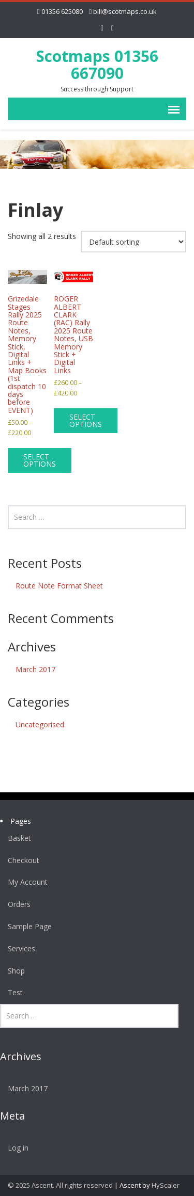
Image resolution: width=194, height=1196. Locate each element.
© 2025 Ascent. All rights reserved (60, 1185)
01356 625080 (62, 11)
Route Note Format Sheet (59, 586)
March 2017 (35, 669)
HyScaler (166, 1185)
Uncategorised (40, 724)
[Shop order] (133, 241)
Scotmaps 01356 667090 (97, 64)
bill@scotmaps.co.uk (125, 11)
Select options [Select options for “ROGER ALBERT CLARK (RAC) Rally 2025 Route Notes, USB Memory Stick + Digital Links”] (85, 420)
